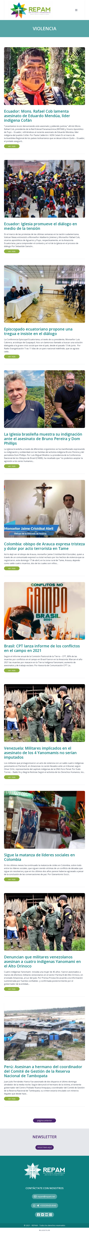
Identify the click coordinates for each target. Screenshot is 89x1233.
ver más (12, 146)
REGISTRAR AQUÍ (44, 1147)
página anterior (44, 1120)
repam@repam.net (44, 1196)
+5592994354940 (44, 1205)
